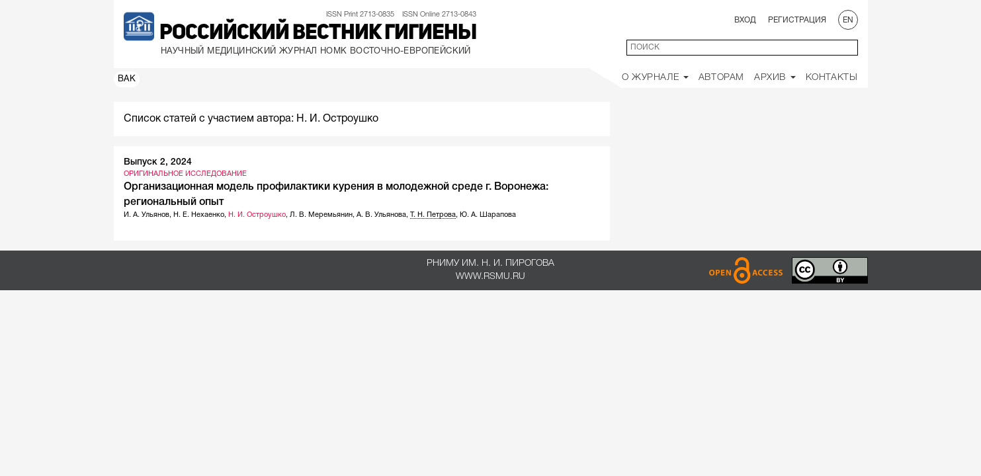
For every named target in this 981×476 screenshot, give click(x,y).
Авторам (721, 77)
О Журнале (655, 77)
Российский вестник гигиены (317, 33)
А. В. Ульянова (381, 215)
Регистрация (797, 20)
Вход (745, 20)
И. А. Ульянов (146, 215)
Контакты (832, 77)
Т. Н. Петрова (433, 215)
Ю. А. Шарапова (488, 215)
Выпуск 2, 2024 (158, 162)
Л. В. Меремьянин (321, 215)
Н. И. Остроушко (257, 215)
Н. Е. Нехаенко (198, 215)
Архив (775, 77)
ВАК (127, 79)
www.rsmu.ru (490, 276)
